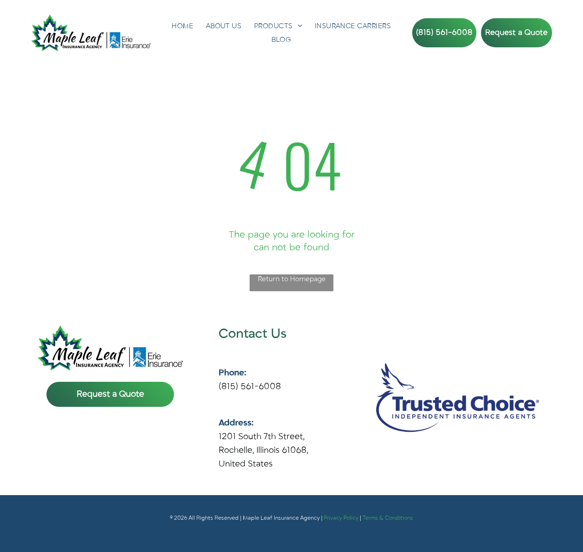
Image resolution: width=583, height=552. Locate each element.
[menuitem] (182, 26)
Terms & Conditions (388, 518)
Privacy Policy (341, 518)
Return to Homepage (292, 279)
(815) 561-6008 (250, 386)
